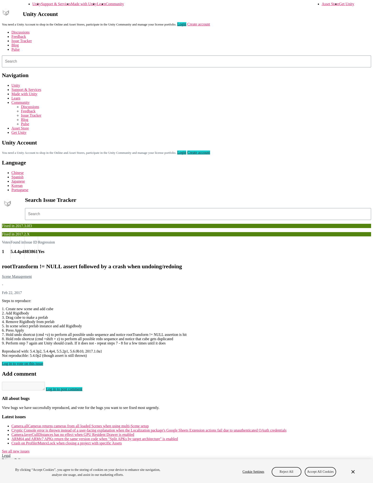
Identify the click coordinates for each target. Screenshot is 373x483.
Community (115, 4)
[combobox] (186, 61)
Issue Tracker (21, 41)
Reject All (286, 471)
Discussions (20, 32)
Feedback (18, 37)
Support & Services (56, 4)
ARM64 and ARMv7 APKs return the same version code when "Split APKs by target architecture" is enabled (94, 440)
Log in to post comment (69, 390)
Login (181, 24)
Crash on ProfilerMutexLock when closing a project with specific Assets (66, 445)
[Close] (353, 472)
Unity (36, 4)
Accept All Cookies (320, 471)
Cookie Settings (253, 471)
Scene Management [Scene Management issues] (17, 276)
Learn (101, 4)
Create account (198, 24)
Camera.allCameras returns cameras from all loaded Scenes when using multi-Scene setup (80, 427)
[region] (186, 471)
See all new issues (15, 453)
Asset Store (330, 4)
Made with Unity (84, 4)
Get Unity (346, 4)
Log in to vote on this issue (22, 364)
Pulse (15, 49)
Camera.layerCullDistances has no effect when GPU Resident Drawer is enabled (72, 436)
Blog (15, 45)
